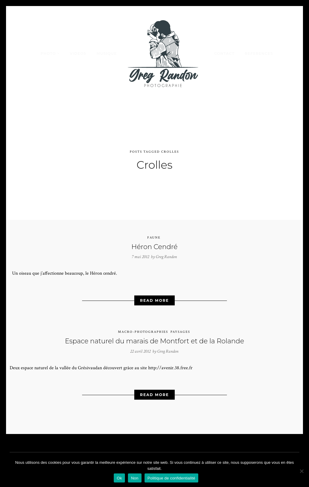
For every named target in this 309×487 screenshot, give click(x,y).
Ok (119, 478)
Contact (224, 53)
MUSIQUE (107, 53)
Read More (154, 295)
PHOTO (48, 53)
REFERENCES (259, 53)
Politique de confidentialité (171, 478)
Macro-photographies (143, 327)
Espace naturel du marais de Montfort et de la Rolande (154, 336)
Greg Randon (166, 252)
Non (135, 478)
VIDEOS (78, 53)
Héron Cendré (155, 242)
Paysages (180, 327)
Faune (154, 233)
